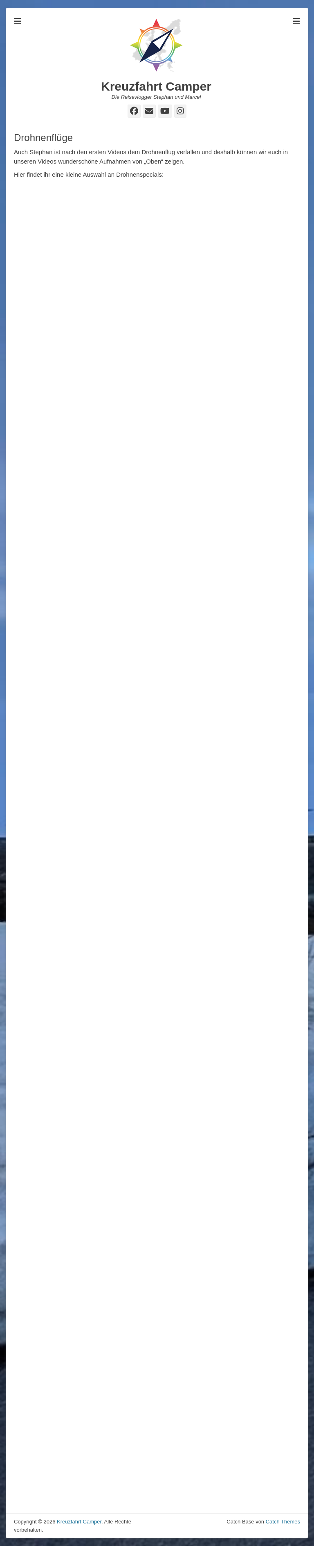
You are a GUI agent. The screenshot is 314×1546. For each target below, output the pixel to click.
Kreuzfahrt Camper (156, 86)
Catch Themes (283, 1522)
